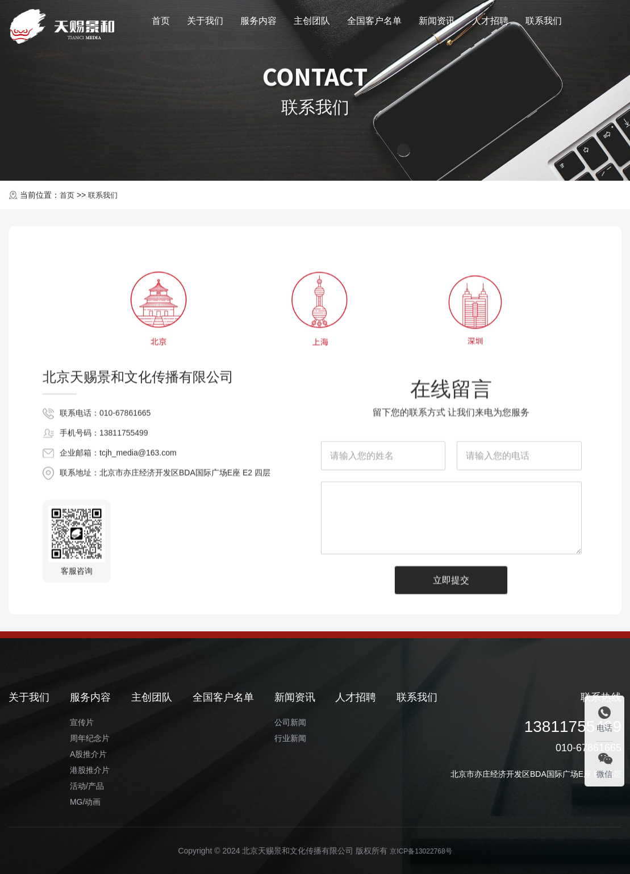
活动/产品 (87, 785)
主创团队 (312, 25)
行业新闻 (290, 738)
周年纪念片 (90, 738)
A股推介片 (88, 754)
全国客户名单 (374, 25)
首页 (161, 25)
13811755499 (123, 542)
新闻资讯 (437, 25)
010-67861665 (125, 522)
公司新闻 (290, 722)
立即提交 (451, 824)
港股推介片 (90, 770)
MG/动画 (85, 801)
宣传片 (82, 722)
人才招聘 (490, 25)
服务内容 (258, 25)
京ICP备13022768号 (421, 850)
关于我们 (205, 25)
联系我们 (543, 25)
